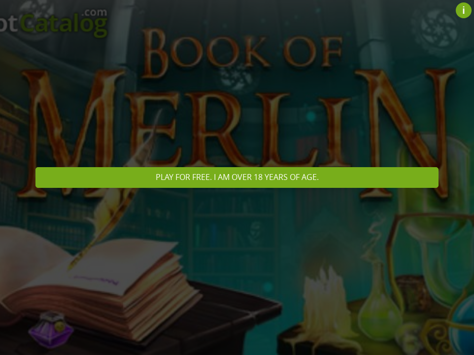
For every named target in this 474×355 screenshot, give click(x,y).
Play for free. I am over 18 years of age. (237, 177)
